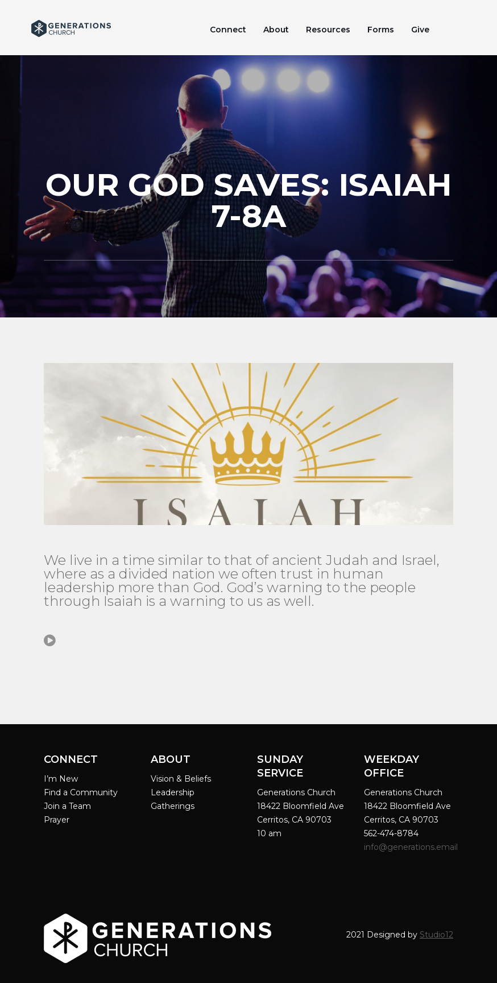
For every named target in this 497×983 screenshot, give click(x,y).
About (276, 30)
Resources (328, 30)
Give (420, 30)
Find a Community (81, 792)
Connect (228, 30)
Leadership (172, 792)
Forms (380, 30)
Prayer (56, 820)
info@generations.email (412, 847)
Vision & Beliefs (181, 779)
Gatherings (172, 806)
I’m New (61, 779)
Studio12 (436, 935)
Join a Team (67, 806)
